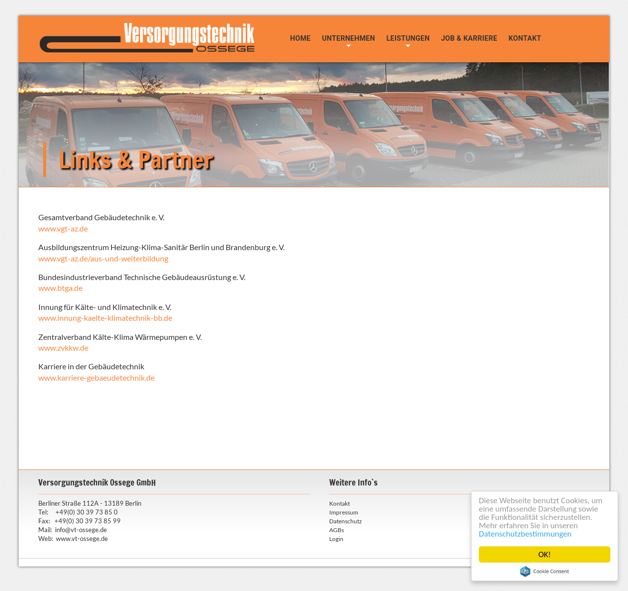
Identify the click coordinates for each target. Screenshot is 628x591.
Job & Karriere (469, 38)
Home (300, 38)
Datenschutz (345, 521)
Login (336, 539)
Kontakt (525, 38)
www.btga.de (60, 287)
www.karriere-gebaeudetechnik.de (96, 377)
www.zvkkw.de (63, 347)
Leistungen (407, 38)
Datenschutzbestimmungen (525, 534)
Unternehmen (348, 38)
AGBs (336, 530)
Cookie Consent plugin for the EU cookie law (544, 571)
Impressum (343, 512)
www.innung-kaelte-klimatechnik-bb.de (105, 317)
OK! (544, 554)
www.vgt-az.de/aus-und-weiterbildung (103, 258)
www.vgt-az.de (63, 228)
